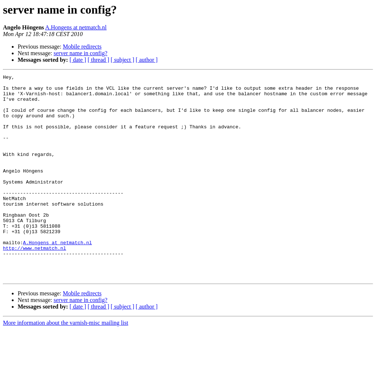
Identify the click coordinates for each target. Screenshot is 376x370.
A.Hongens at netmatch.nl (76, 27)
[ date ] (78, 60)
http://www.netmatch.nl (34, 283)
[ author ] (147, 60)
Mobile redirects (82, 46)
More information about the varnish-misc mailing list (65, 363)
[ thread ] (98, 60)
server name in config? (80, 53)
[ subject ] (122, 60)
